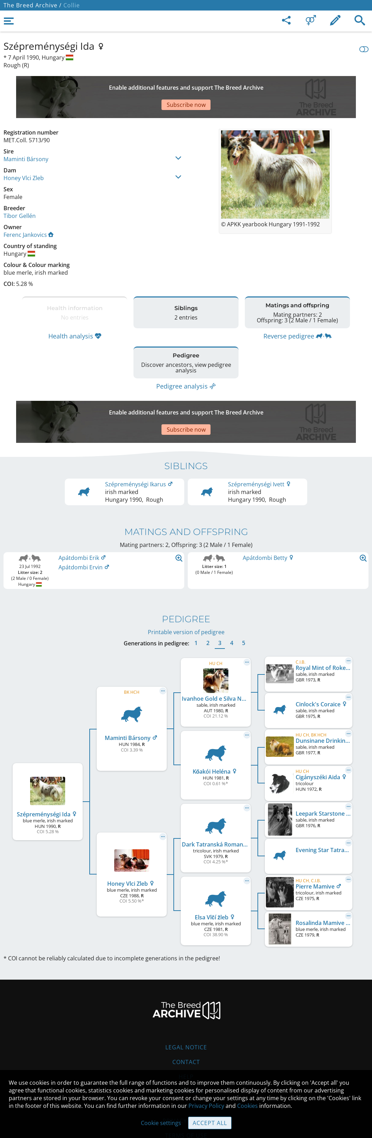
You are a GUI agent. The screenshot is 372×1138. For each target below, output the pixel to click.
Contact (186, 1020)
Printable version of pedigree (186, 590)
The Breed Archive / (33, 5)
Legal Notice (186, 1005)
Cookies (186, 1064)
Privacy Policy (206, 1106)
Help (186, 1034)
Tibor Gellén (20, 191)
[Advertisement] (173, 85)
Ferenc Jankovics (29, 210)
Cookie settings (161, 1123)
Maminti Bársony (26, 134)
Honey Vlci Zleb (24, 153)
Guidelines (186, 1049)
